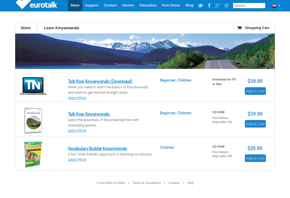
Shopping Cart (257, 28)
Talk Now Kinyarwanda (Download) (100, 81)
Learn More (77, 97)
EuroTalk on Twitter (200, 5)
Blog (189, 5)
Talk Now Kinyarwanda (89, 114)
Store (75, 5)
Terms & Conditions (147, 182)
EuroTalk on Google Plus (217, 5)
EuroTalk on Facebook (209, 5)
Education (148, 5)
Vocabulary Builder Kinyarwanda (97, 148)
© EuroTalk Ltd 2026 (110, 182)
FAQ (190, 182)
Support (91, 5)
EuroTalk (36, 5)
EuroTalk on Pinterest (226, 5)
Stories (128, 5)
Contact (110, 5)
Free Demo (171, 5)
